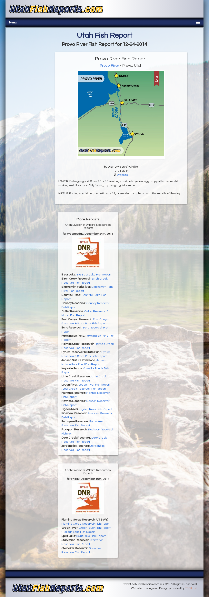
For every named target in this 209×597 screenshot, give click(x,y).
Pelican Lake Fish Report (79, 532)
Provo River (109, 65)
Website (122, 175)
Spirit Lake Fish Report (91, 536)
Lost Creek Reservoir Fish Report (84, 388)
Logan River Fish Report (94, 384)
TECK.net (191, 588)
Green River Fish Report (95, 527)
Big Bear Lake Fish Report (94, 274)
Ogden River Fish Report (95, 409)
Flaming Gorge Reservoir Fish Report (86, 523)
